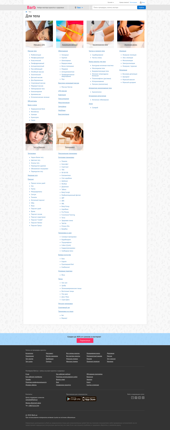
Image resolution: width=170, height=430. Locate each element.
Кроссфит (65, 164)
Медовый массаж (37, 86)
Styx (63, 79)
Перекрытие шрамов (38, 166)
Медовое (65, 69)
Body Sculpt (66, 192)
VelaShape (61, 110)
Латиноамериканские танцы (72, 288)
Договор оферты (31, 385)
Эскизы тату (35, 163)
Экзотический (36, 75)
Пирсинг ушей (36, 209)
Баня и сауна (32, 105)
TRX (63, 170)
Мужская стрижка (72, 359)
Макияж (89, 359)
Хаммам (34, 114)
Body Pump (65, 206)
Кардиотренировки (68, 248)
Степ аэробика (67, 178)
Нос (32, 186)
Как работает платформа (34, 377)
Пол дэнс (65, 294)
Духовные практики (65, 271)
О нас (27, 374)
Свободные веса (67, 251)
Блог (57, 382)
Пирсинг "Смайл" (37, 220)
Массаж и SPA (39, 44)
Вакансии (90, 377)
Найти (141, 7)
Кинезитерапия (36, 91)
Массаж (109, 356)
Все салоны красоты (73, 353)
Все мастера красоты (73, 356)
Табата (64, 189)
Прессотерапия (63, 99)
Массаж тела (32, 51)
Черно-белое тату (37, 157)
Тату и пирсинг (39, 147)
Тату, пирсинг (111, 359)
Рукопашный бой (68, 264)
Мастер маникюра (52, 356)
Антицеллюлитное (68, 72)
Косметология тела (100, 44)
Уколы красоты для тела (97, 62)
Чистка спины (97, 58)
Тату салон (29, 361)
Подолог (48, 361)
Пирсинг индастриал (38, 217)
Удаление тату (33, 175)
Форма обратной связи (33, 403)
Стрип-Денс (66, 300)
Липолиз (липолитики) (100, 84)
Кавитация (62, 95)
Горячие (64, 58)
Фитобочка (35, 112)
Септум (33, 194)
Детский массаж (36, 77)
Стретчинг (65, 167)
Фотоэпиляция (128, 60)
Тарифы (28, 379)
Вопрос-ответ (60, 379)
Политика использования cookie (66, 377)
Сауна (33, 120)
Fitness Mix (65, 226)
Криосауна (35, 117)
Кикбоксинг (66, 267)
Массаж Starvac (67, 87)
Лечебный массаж (37, 72)
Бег (63, 315)
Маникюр (110, 361)
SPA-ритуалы (32, 101)
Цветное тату (35, 160)
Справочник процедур (63, 385)
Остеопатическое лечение (40, 97)
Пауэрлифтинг (67, 242)
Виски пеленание (68, 66)
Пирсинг (31, 179)
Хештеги (89, 379)
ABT (63, 198)
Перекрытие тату (37, 171)
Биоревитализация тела (100, 71)
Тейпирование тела (38, 89)
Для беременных (37, 80)
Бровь (33, 211)
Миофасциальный (37, 58)
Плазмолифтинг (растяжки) (101, 78)
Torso (63, 218)
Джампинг (65, 187)
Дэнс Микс (65, 297)
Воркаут (64, 318)
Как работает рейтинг (63, 374)
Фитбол (64, 184)
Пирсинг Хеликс (36, 223)
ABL (63, 204)
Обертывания (63, 51)
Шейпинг (65, 181)
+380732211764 (33, 406)
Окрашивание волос (93, 353)
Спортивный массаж (38, 83)
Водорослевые (67, 63)
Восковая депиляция (130, 74)
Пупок (33, 189)
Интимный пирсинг (38, 200)
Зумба (64, 286)
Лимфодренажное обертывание (68, 75)
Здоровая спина (67, 220)
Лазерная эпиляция (129, 55)
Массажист (49, 353)
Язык (32, 206)
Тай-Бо (64, 223)
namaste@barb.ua (32, 400)
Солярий (95, 108)
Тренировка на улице (65, 311)
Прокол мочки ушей (38, 183)
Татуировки (32, 153)
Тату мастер (29, 359)
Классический (36, 60)
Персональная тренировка (67, 153)
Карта (88, 382)
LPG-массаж (62, 91)
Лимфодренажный (37, 63)
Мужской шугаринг (129, 82)
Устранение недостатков (97, 96)
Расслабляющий (36, 69)
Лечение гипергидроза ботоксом (100, 75)
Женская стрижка (72, 361)
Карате (64, 261)
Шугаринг (126, 77)
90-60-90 (65, 173)
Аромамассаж (36, 94)
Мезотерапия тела (98, 68)
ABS (63, 201)
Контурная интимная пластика (102, 65)
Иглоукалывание (98, 81)
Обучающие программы (94, 374)
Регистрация (133, 2)
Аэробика (65, 209)
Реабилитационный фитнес (71, 195)
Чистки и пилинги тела (97, 51)
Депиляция (123, 70)
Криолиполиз (96, 92)
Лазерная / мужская (130, 66)
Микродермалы (36, 192)
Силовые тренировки (69, 237)
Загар (91, 104)
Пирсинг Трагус (36, 225)
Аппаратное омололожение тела (100, 88)
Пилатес (64, 161)
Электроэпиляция (129, 63)
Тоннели (34, 197)
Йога (63, 275)
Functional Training (68, 215)
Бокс (63, 259)
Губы (32, 203)
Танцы (60, 279)
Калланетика (66, 175)
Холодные (65, 55)
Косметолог (29, 353)
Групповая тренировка (66, 157)
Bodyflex (65, 229)
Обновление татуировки (39, 169)
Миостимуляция (63, 103)
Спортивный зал (64, 307)
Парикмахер (30, 356)
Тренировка (69, 147)
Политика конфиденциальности (36, 382)
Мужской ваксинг (129, 80)
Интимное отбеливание (100, 100)
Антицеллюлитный (37, 66)
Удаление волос (130, 44)
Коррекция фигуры (69, 44)
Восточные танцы (68, 291)
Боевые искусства (64, 255)
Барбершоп (50, 359)
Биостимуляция (63, 114)
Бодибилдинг (66, 240)
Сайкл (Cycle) (66, 245)
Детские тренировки (65, 304)
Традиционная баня (38, 109)
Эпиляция (122, 51)
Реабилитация (36, 55)
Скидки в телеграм (93, 385)
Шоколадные (66, 60)
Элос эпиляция (128, 58)
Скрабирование (97, 55)
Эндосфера (62, 106)
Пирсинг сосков (36, 214)
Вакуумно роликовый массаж (68, 83)
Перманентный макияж (94, 356)
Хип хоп (64, 283)
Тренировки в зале (65, 233)
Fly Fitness (65, 212)
